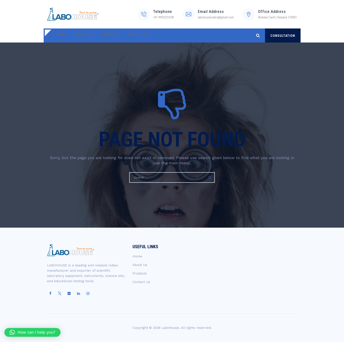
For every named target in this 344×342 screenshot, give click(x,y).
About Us (80, 35)
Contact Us (128, 35)
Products (103, 35)
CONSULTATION (283, 36)
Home (60, 35)
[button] (32, 332)
